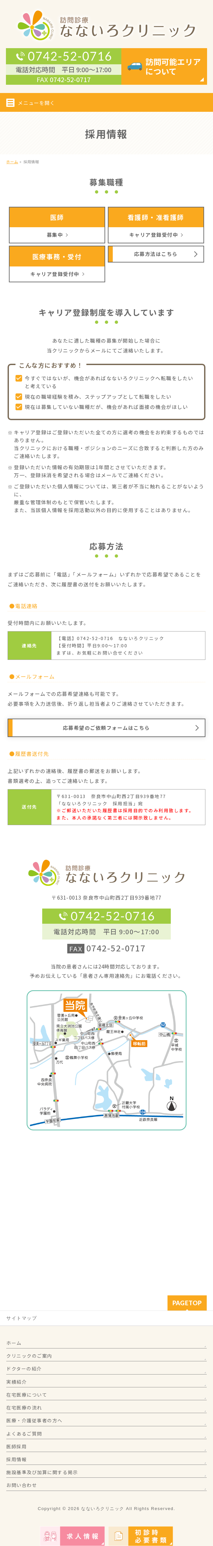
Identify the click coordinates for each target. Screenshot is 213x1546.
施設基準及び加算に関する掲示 (42, 1472)
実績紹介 (16, 1381)
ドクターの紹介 (24, 1368)
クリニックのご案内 (29, 1355)
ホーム (14, 1343)
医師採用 (16, 1446)
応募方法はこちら (156, 253)
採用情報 (16, 1459)
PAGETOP (187, 1303)
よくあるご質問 (24, 1433)
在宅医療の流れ (24, 1407)
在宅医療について (26, 1394)
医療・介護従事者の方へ (34, 1420)
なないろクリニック (102, 1508)
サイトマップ (21, 1318)
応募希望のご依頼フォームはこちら (106, 727)
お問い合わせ (21, 1485)
